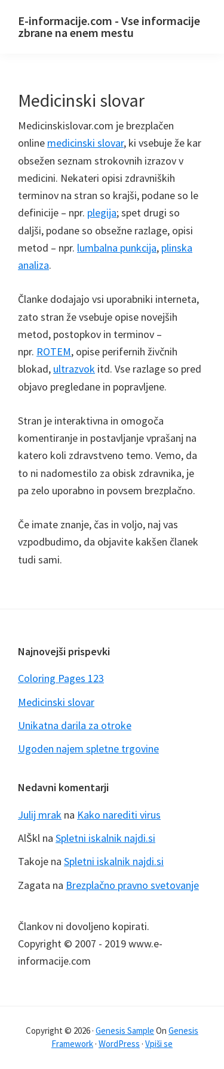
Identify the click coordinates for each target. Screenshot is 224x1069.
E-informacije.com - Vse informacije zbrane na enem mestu (109, 26)
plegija (101, 212)
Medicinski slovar (56, 702)
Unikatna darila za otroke (74, 725)
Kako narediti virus (119, 815)
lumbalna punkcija (117, 248)
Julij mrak (40, 815)
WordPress (119, 1043)
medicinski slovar (85, 143)
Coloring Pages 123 (61, 678)
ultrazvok (74, 369)
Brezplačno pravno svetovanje (132, 885)
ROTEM (53, 351)
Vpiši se (159, 1043)
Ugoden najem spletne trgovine (88, 748)
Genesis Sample (125, 1030)
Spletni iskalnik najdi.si (105, 838)
